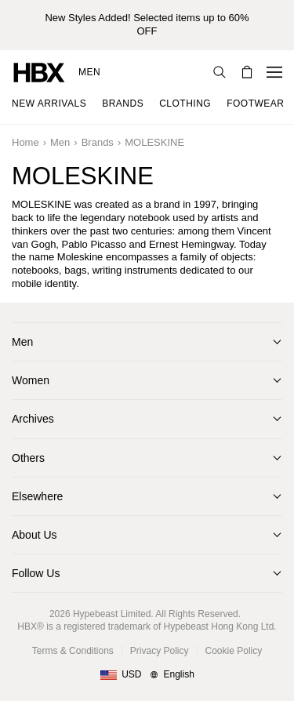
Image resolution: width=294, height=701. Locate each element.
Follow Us (36, 573)
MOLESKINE (154, 142)
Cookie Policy (234, 650)
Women (30, 380)
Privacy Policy (159, 650)
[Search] (219, 72)
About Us (34, 534)
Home (25, 142)
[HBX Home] (39, 72)
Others (28, 458)
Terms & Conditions (73, 650)
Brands (98, 142)
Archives (33, 418)
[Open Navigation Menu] (274, 72)
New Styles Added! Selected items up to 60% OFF (147, 24)
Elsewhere (37, 496)
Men (89, 72)
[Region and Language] (147, 675)
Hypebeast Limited (112, 613)
